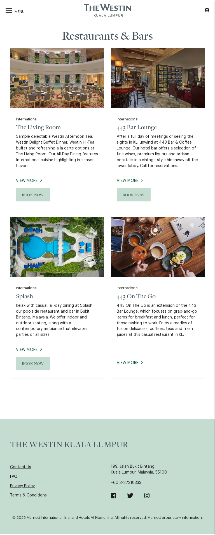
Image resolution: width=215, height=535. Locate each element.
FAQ (13, 478)
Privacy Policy (22, 487)
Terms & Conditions (28, 497)
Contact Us (20, 468)
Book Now (33, 195)
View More (27, 181)
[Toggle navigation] (15, 11)
